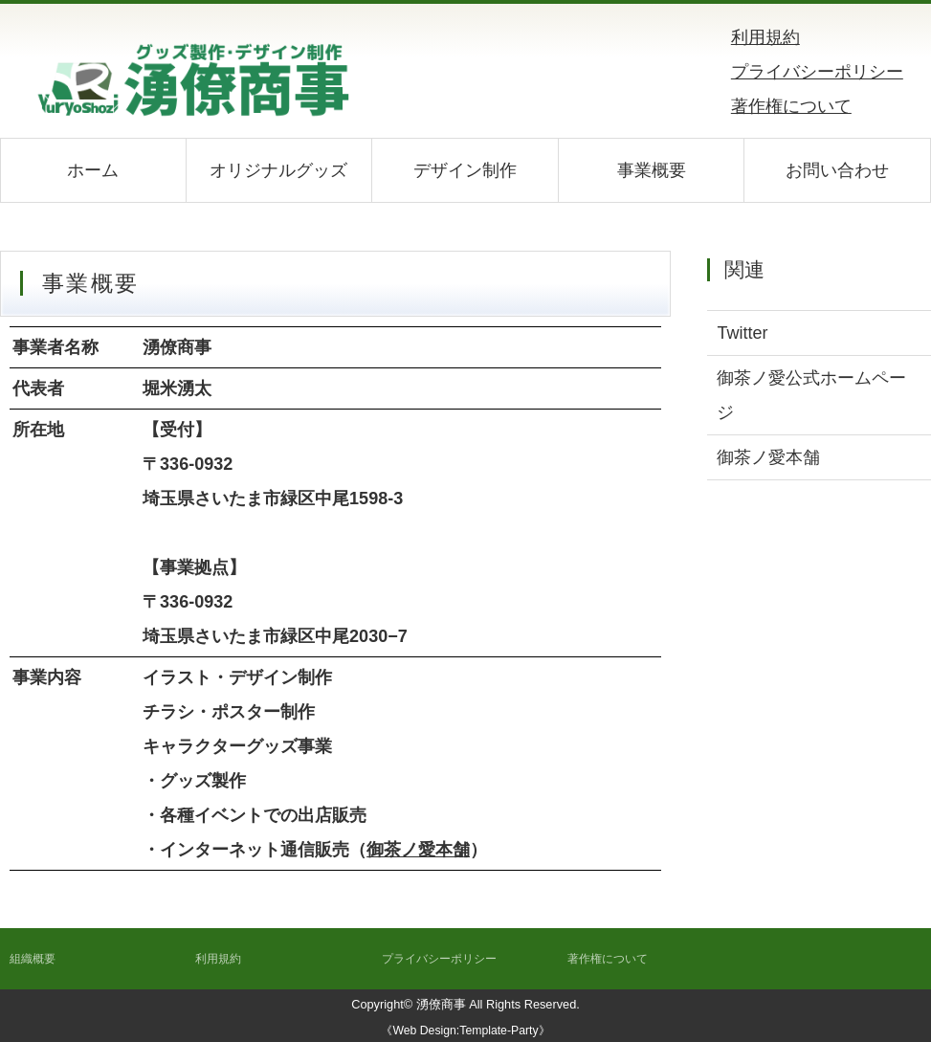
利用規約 (765, 37)
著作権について (791, 106)
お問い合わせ (837, 170)
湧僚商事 (441, 1004)
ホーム (93, 170)
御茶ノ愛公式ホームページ (811, 395)
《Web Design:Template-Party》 (465, 1030)
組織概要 (32, 958)
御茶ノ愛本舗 (418, 849)
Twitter (742, 333)
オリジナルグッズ (278, 170)
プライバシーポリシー (817, 71)
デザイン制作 (465, 170)
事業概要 (651, 170)
